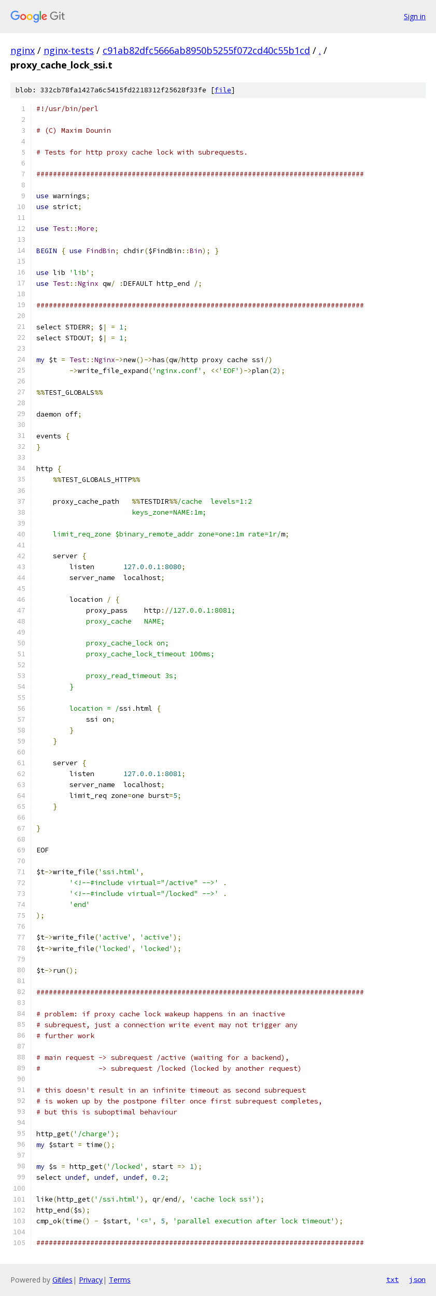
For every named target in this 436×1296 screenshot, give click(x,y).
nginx (22, 50)
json (417, 1279)
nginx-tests (69, 50)
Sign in (415, 16)
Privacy (91, 1280)
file (223, 90)
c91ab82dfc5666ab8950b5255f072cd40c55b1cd (206, 50)
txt (392, 1279)
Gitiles (62, 1280)
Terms (120, 1280)
